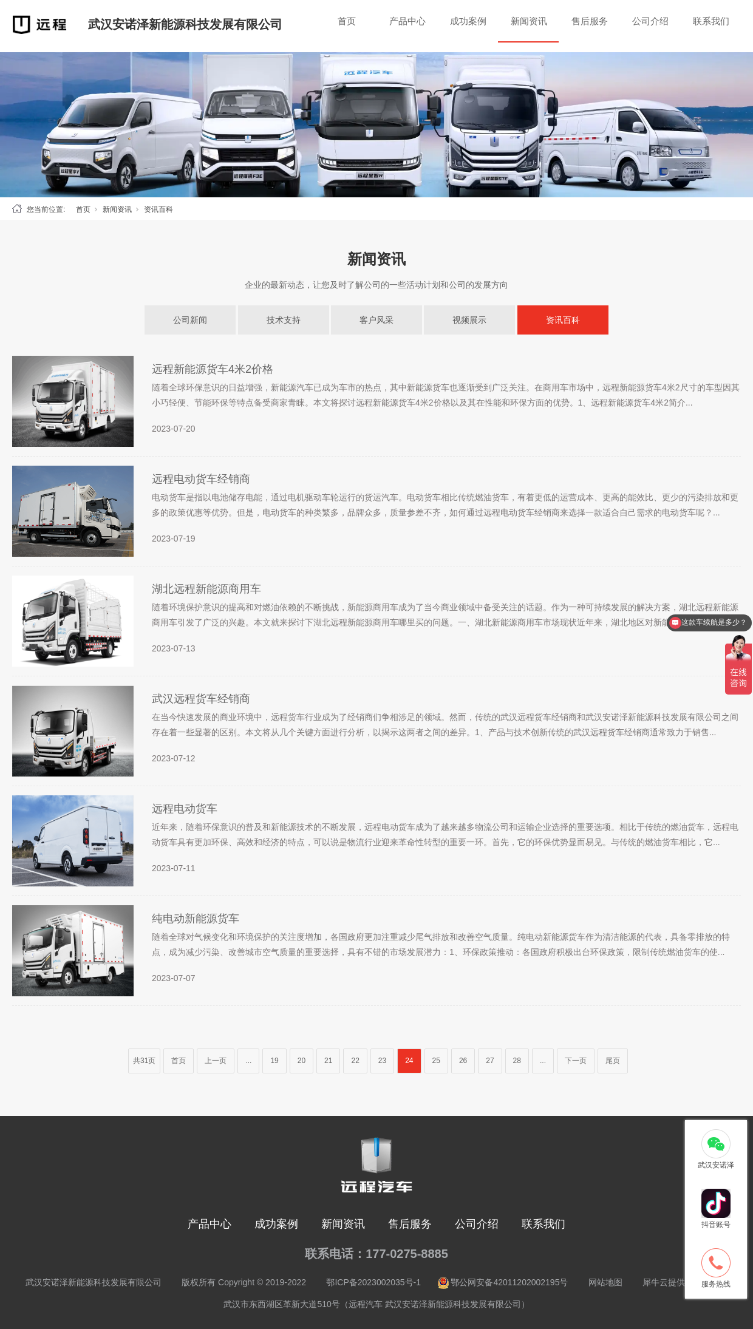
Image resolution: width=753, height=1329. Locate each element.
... (248, 1060)
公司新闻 (190, 320)
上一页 (216, 1060)
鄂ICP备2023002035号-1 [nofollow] (373, 1282)
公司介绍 (650, 21)
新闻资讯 (529, 21)
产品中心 (407, 21)
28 (517, 1060)
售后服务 (589, 21)
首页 (347, 21)
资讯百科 (158, 209)
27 (490, 1060)
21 (328, 1060)
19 (274, 1060)
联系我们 (711, 21)
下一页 (576, 1060)
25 (436, 1060)
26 (463, 1060)
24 (409, 1060)
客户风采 (376, 320)
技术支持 (284, 320)
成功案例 (468, 21)
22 (355, 1060)
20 (301, 1060)
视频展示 (469, 320)
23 (382, 1060)
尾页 (612, 1060)
